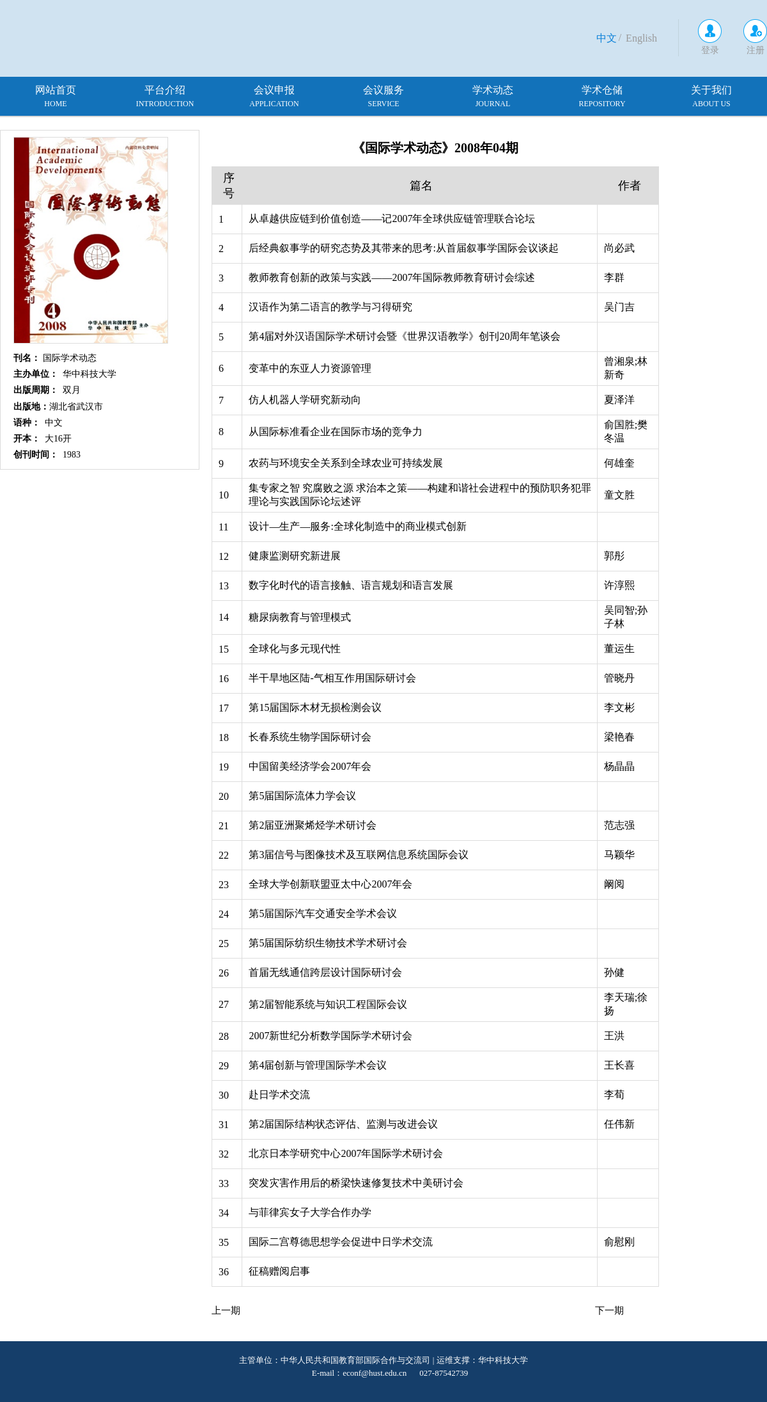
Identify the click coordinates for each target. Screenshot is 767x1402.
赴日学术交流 (279, 1094)
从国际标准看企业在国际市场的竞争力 (335, 431)
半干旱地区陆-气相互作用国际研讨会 (332, 678)
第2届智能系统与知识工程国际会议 (328, 1004)
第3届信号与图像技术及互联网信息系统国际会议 (359, 854)
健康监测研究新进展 (295, 555)
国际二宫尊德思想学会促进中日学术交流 (341, 1241)
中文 (606, 38)
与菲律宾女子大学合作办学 (310, 1212)
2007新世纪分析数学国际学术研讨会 (330, 1035)
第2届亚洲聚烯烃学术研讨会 (312, 825)
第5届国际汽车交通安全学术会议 (323, 913)
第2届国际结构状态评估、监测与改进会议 (343, 1124)
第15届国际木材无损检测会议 (315, 707)
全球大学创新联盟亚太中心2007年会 (330, 884)
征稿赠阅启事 (279, 1271)
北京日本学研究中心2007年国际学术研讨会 (346, 1153)
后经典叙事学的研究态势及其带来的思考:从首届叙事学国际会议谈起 (403, 248)
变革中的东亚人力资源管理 (310, 368)
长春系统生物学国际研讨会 (310, 736)
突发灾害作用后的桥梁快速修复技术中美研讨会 (356, 1182)
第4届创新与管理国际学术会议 (318, 1065)
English (641, 38)
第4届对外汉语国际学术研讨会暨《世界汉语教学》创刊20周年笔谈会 (405, 336)
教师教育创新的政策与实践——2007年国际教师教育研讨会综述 (392, 277)
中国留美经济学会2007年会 (310, 766)
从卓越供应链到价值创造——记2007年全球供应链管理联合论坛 (392, 218)
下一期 (609, 1310)
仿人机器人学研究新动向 (305, 399)
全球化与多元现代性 (295, 648)
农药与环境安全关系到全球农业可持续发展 (346, 463)
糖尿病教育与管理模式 (300, 617)
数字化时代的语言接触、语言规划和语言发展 (351, 585)
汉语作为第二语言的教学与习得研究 (330, 306)
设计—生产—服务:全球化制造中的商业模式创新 (357, 526)
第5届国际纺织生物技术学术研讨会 (328, 942)
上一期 (226, 1310)
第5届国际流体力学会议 (302, 795)
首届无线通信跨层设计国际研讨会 (325, 972)
